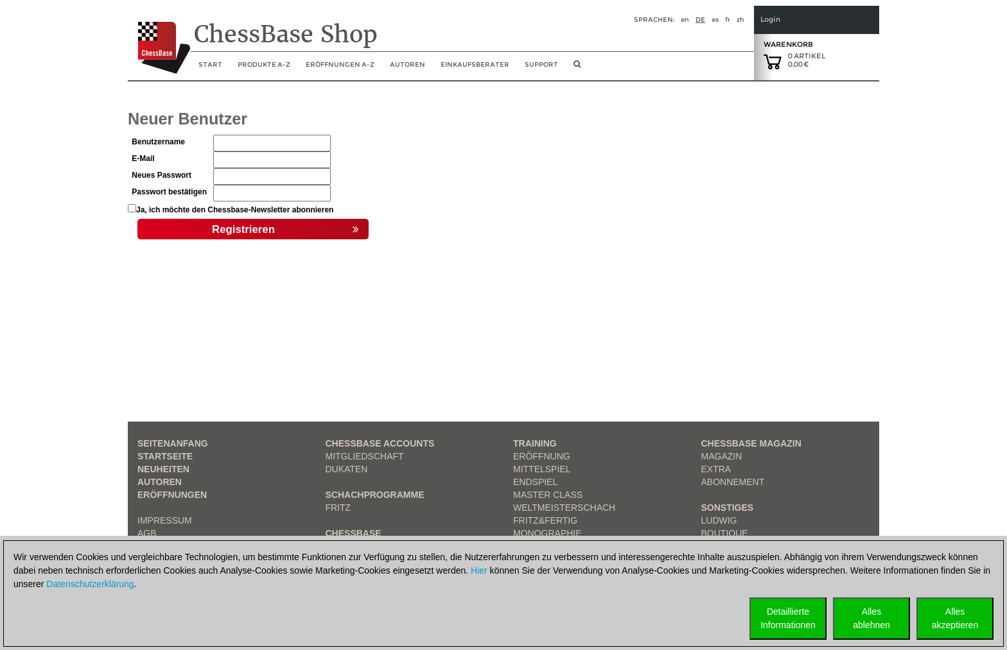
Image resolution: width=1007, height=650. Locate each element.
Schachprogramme (375, 495)
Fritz (338, 507)
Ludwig (719, 520)
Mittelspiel (541, 469)
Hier (479, 570)
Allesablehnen (871, 618)
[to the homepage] (159, 37)
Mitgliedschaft (365, 456)
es (715, 19)
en (685, 19)
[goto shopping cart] (772, 60)
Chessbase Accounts (380, 443)
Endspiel (535, 482)
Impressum (164, 520)
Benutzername (158, 142)
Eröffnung (541, 456)
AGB (147, 533)
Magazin (721, 456)
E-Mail (143, 158)
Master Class (547, 495)
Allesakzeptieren (955, 618)
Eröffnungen (172, 495)
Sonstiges (727, 507)
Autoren (407, 64)
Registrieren (285, 229)
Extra (716, 469)
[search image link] (577, 68)
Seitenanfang (172, 443)
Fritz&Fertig (545, 520)
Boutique (724, 533)
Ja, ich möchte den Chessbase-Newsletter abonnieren (234, 209)
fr (727, 19)
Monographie (547, 533)
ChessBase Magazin (751, 443)
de (700, 19)
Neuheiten (163, 469)
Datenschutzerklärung (90, 584)
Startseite (165, 456)
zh (740, 19)
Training (535, 443)
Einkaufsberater (475, 64)
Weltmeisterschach (564, 507)
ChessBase (353, 533)
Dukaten (347, 469)
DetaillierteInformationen (788, 618)
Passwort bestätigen (169, 192)
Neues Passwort (161, 175)
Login (770, 19)
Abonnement (733, 482)
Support (541, 64)
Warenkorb (788, 44)
